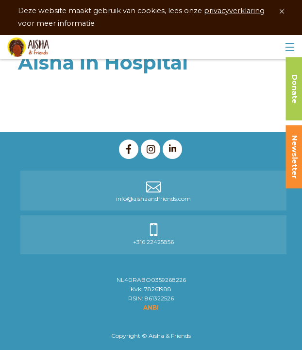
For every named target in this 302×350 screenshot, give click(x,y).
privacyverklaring (234, 10)
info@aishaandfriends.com (153, 198)
